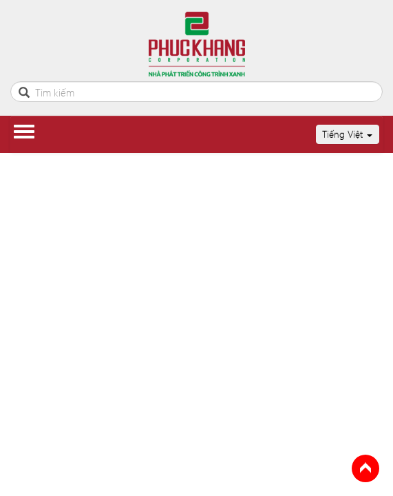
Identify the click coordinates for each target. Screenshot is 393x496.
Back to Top (365, 468)
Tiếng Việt (347, 134)
